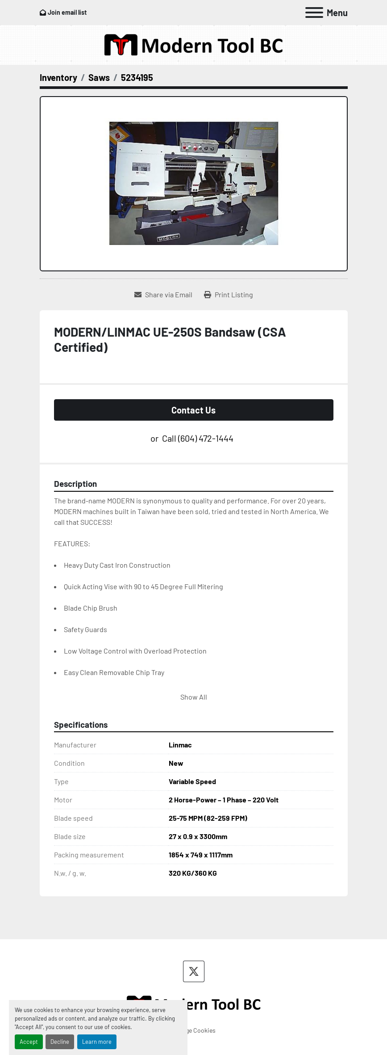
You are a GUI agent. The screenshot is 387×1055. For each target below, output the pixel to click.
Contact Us (193, 410)
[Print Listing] (228, 294)
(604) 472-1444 (205, 438)
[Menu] (314, 12)
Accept (29, 1041)
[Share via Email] (163, 294)
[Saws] (99, 77)
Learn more (97, 1041)
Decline (59, 1041)
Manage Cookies (193, 1030)
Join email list (67, 12)
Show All (193, 696)
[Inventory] (58, 77)
